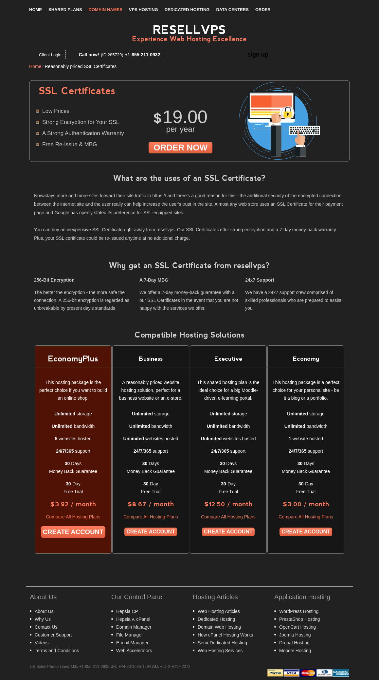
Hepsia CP (127, 611)
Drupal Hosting (294, 642)
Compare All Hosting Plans (73, 516)
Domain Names (105, 9)
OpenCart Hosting (297, 627)
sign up (257, 54)
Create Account (73, 531)
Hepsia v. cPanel (133, 619)
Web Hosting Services (220, 650)
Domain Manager (133, 627)
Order (263, 9)
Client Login (50, 54)
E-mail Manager (132, 642)
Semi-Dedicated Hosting (222, 642)
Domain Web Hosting (219, 627)
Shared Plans (65, 9)
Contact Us (46, 627)
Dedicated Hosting (187, 9)
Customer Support (53, 634)
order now (180, 147)
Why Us (43, 619)
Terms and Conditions (57, 650)
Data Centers (232, 9)
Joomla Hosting (295, 634)
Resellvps (189, 30)
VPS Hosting (143, 9)
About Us (44, 611)
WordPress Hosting (298, 611)
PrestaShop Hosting (299, 619)
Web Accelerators (134, 650)
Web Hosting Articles (219, 611)
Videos (42, 642)
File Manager (129, 634)
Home (35, 9)
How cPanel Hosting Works (225, 634)
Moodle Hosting (295, 650)
